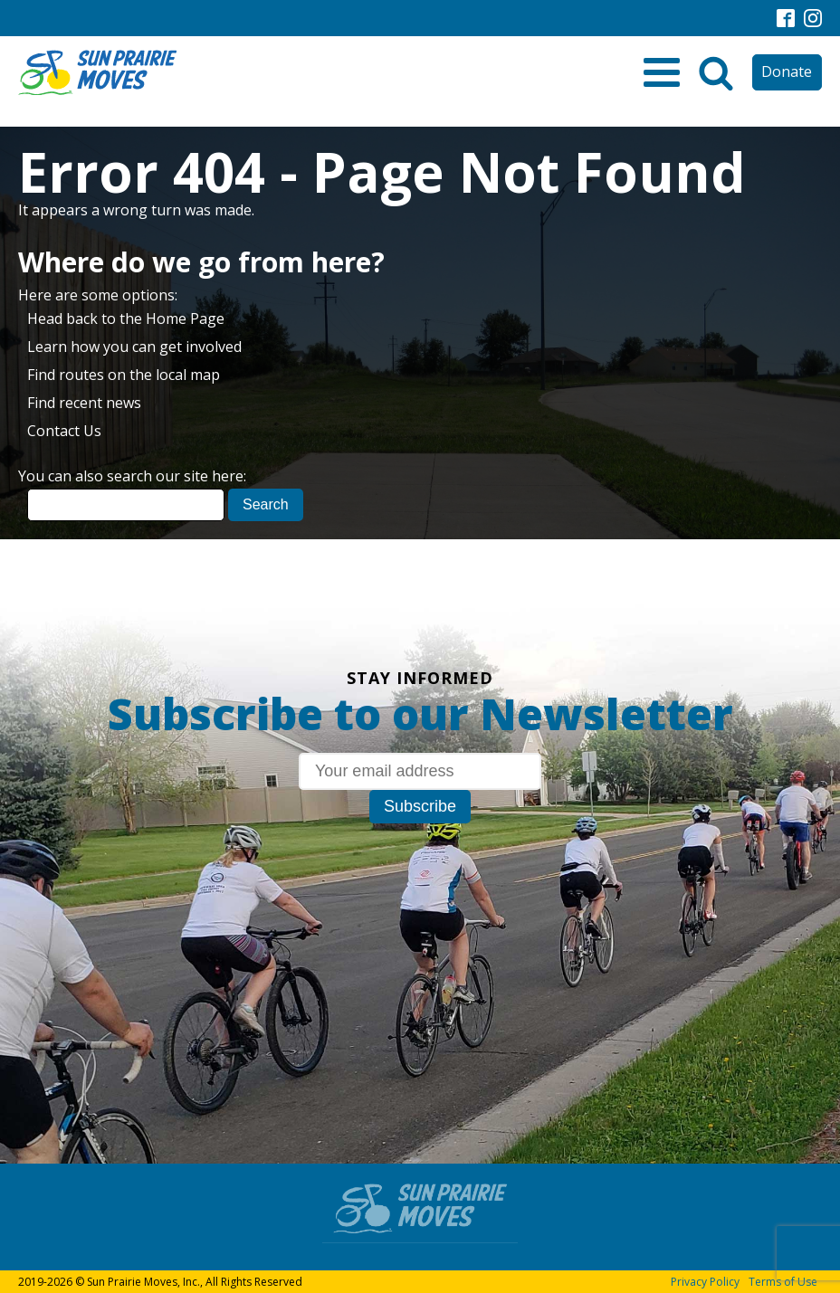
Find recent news (84, 403)
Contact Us (64, 431)
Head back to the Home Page (125, 318)
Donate (786, 71)
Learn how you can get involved (134, 347)
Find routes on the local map (123, 375)
